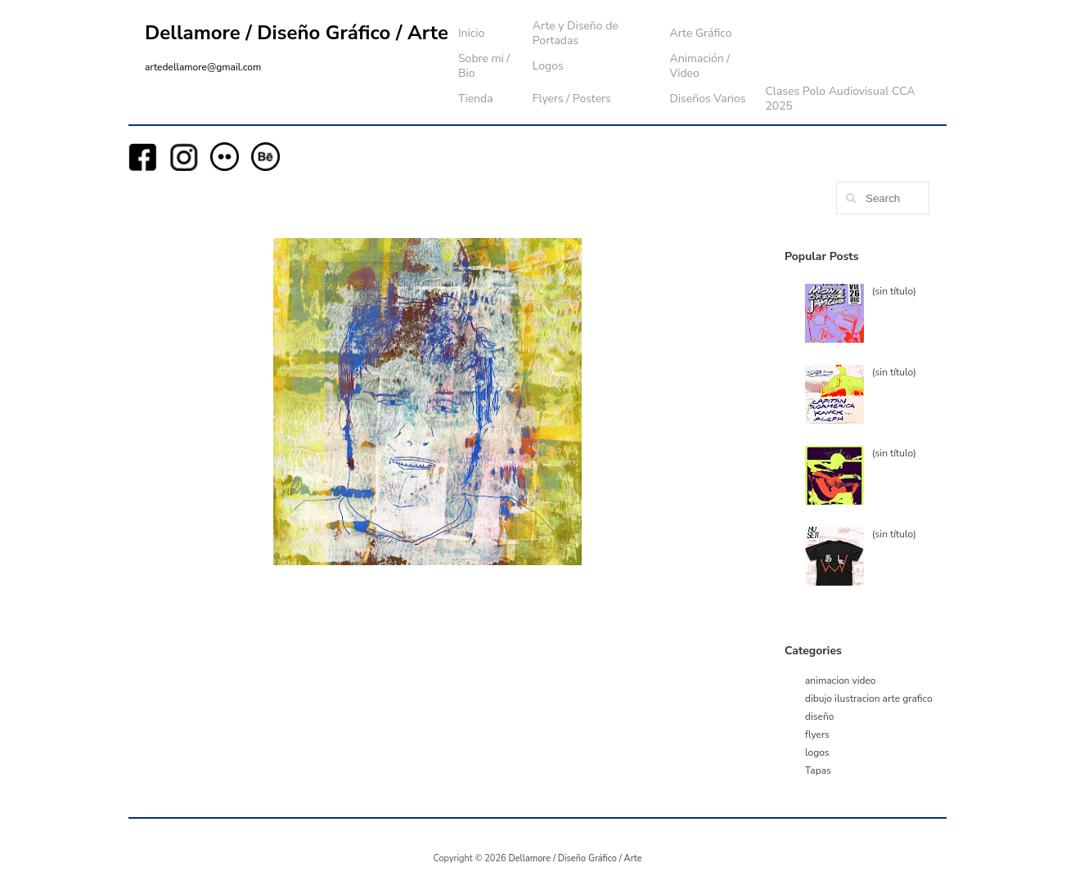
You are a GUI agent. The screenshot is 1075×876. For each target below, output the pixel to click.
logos (817, 752)
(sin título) (894, 291)
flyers (817, 734)
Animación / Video (699, 66)
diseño (819, 716)
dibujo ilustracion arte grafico (869, 698)
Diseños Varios (707, 98)
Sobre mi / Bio (484, 66)
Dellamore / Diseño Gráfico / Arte (296, 33)
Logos (548, 66)
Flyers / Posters (572, 98)
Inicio (471, 33)
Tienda (475, 98)
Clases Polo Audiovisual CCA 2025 (840, 98)
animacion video (840, 680)
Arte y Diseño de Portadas (575, 33)
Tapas (818, 770)
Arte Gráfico (700, 33)
